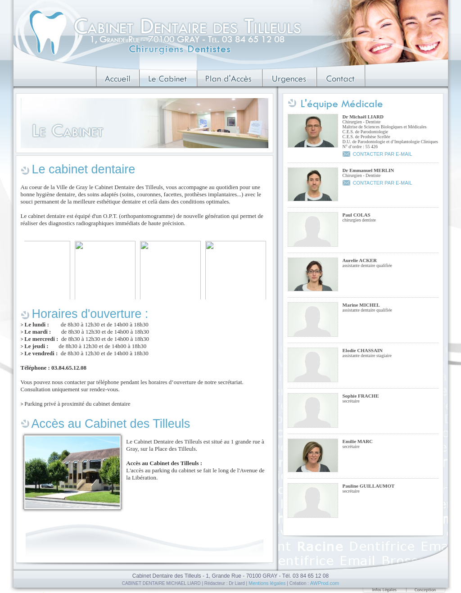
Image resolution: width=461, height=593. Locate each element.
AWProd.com (324, 583)
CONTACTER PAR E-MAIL (382, 154)
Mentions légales (267, 583)
